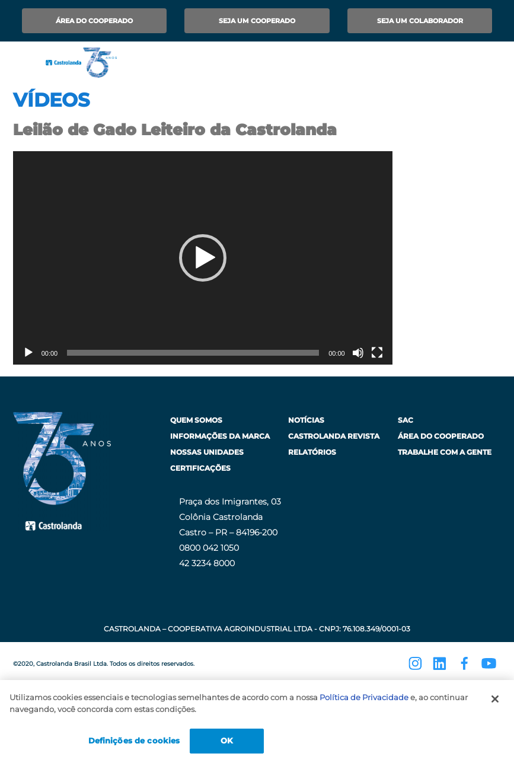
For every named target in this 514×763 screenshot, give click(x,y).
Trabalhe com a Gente (444, 452)
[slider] (193, 353)
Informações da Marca (220, 436)
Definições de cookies (134, 740)
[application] (202, 258)
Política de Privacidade (364, 697)
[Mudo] (358, 353)
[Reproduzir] (28, 353)
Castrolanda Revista (333, 436)
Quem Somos (196, 420)
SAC (405, 420)
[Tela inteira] (377, 353)
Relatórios (312, 452)
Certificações (200, 468)
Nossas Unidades (207, 452)
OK (227, 740)
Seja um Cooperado (257, 21)
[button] (202, 258)
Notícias (306, 420)
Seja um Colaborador (420, 21)
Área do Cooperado (94, 21)
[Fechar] (495, 699)
